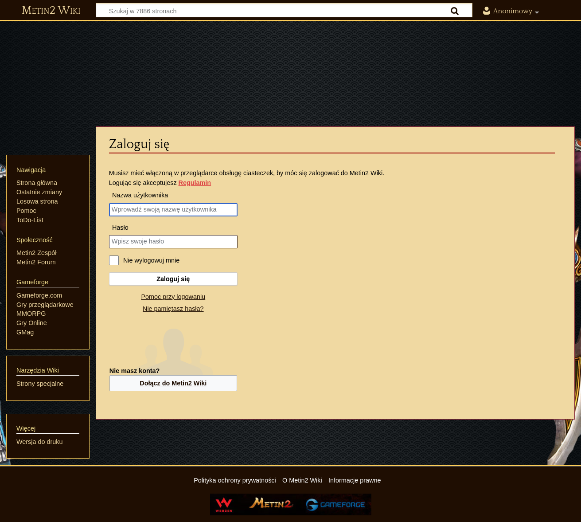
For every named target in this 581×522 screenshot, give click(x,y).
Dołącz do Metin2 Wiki (173, 383)
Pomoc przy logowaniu (173, 296)
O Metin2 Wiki (302, 480)
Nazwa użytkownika (140, 195)
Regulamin (195, 182)
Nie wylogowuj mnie (151, 260)
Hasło (120, 227)
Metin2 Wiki (51, 10)
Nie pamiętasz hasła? (173, 308)
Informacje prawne (354, 480)
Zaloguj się (173, 279)
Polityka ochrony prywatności (235, 480)
